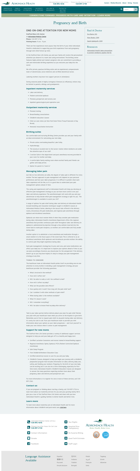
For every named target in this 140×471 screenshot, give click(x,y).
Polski (88, 456)
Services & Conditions (7, 9)
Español (59, 456)
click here (63, 407)
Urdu (87, 465)
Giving (130, 3)
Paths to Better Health (62, 10)
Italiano (74, 459)
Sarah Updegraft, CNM (94, 41)
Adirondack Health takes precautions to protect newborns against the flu (99, 51)
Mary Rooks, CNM (93, 38)
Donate (135, 3)
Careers (106, 3)
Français (89, 462)
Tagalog (103, 456)
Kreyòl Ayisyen (62, 465)
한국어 (73, 456)
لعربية (88, 459)
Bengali (74, 465)
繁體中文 (60, 459)
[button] (27, 9)
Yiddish (74, 462)
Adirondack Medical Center (37, 36)
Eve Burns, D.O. (92, 34)
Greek (102, 459)
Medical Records (116, 3)
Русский (60, 462)
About (124, 3)
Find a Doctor (17, 9)
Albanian (103, 462)
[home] (18, 3)
